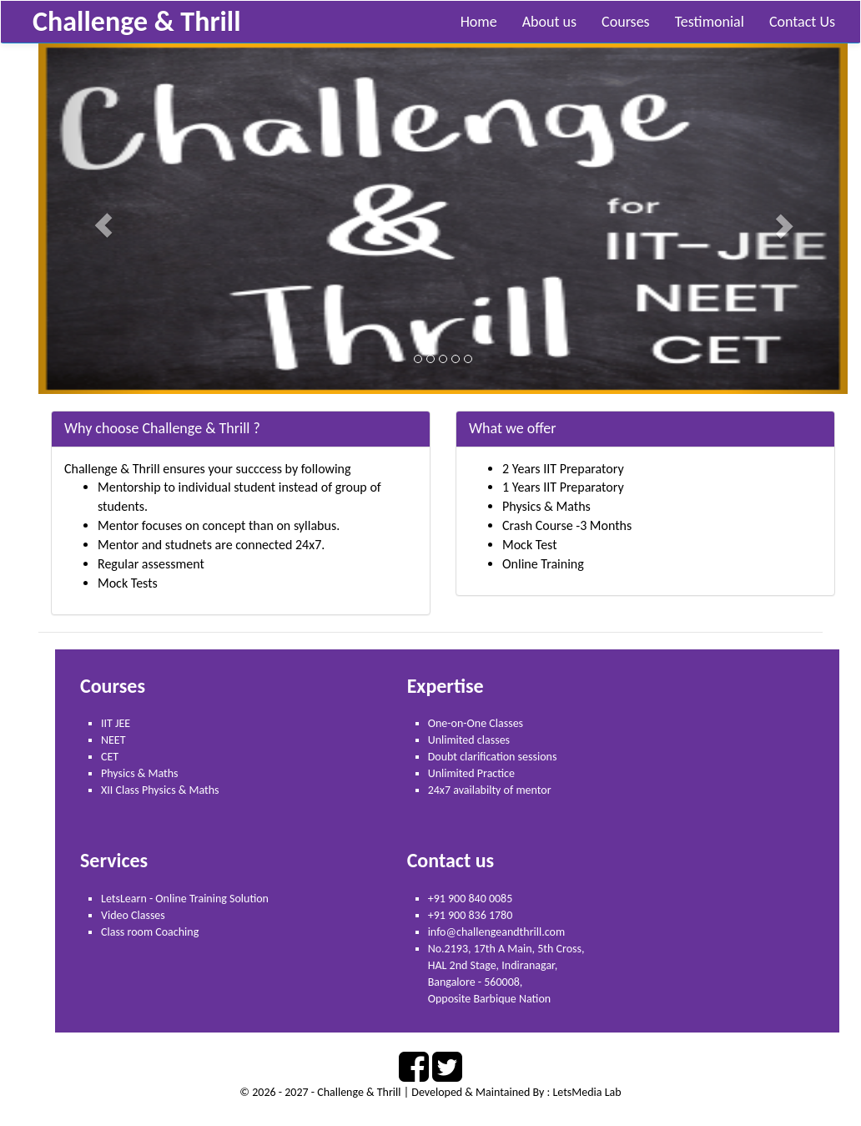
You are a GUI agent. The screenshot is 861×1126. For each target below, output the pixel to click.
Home (479, 22)
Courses (626, 22)
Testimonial (709, 22)
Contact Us (802, 22)
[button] (99, 218)
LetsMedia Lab (586, 1092)
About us (549, 22)
